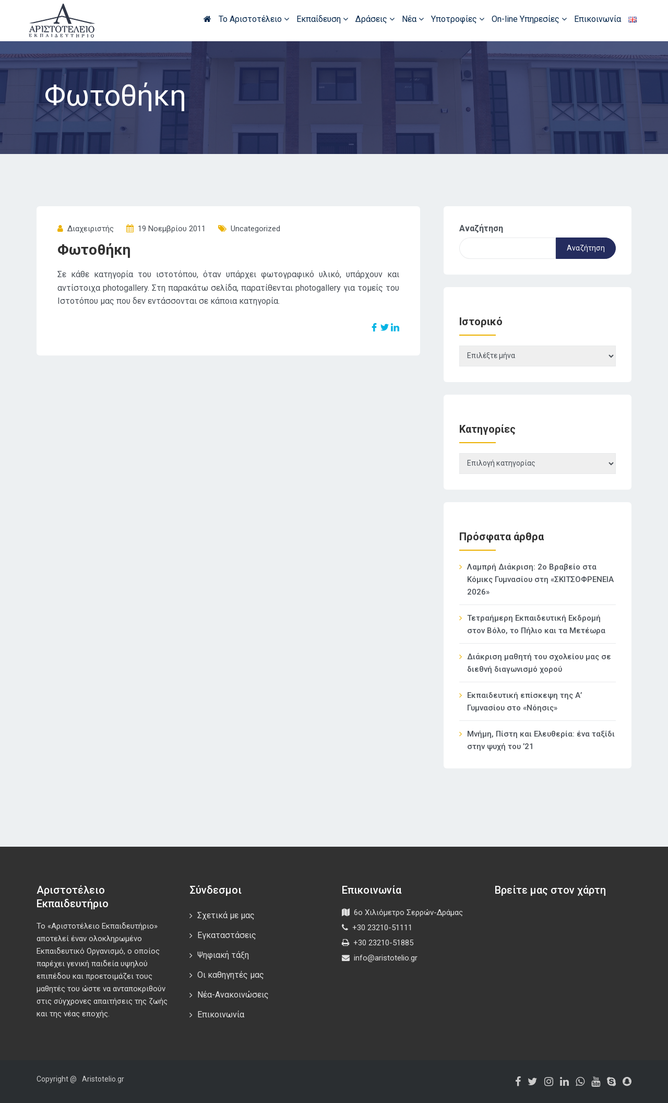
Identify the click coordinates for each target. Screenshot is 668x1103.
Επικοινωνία (597, 19)
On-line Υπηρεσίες (529, 19)
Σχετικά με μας (226, 915)
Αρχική (207, 19)
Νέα (413, 19)
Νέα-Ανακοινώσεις (233, 995)
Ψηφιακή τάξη (223, 955)
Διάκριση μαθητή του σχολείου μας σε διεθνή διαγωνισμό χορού (539, 663)
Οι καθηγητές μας (230, 975)
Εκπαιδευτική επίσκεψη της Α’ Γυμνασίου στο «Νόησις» (524, 702)
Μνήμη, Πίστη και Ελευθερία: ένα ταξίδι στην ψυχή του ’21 (541, 740)
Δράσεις (375, 19)
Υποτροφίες (457, 19)
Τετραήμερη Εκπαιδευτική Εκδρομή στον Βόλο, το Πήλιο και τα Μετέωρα (536, 624)
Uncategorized (255, 228)
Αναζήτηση (481, 228)
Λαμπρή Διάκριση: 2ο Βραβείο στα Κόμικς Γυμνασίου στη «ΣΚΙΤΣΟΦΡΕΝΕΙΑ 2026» (540, 579)
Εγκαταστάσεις (226, 935)
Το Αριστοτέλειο (254, 19)
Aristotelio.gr (103, 1079)
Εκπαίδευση (322, 19)
